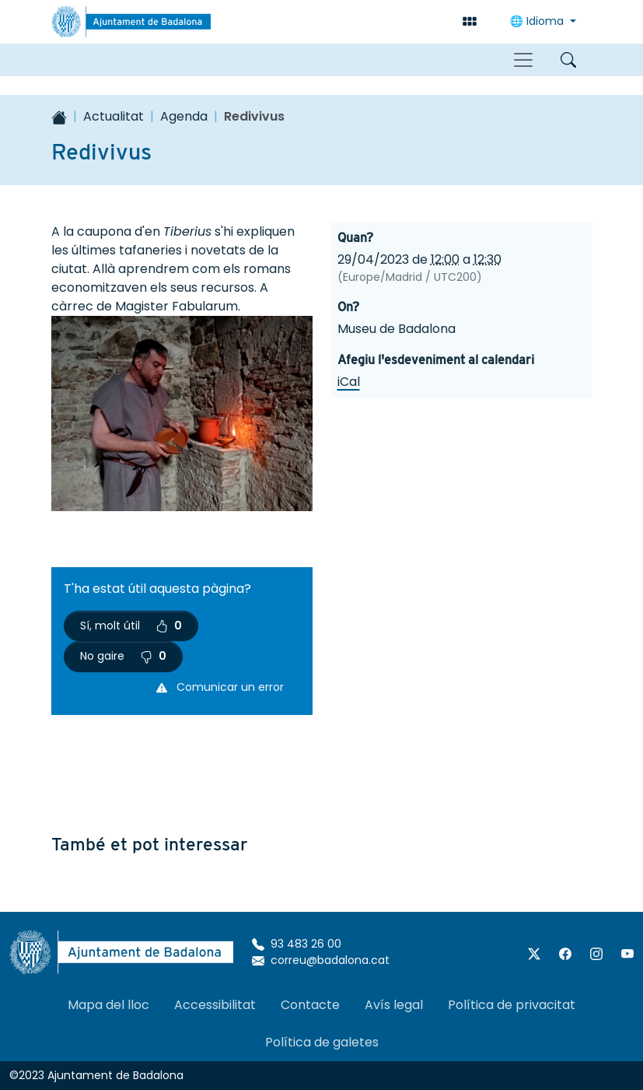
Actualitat (113, 116)
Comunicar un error (220, 687)
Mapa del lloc (108, 1005)
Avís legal (394, 1005)
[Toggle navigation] (523, 60)
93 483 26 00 (296, 944)
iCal (348, 382)
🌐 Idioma (538, 21)
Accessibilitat (215, 1005)
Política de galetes (322, 1042)
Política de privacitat (511, 1005)
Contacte (310, 1005)
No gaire (123, 656)
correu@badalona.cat (321, 960)
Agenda (184, 116)
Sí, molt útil (131, 625)
